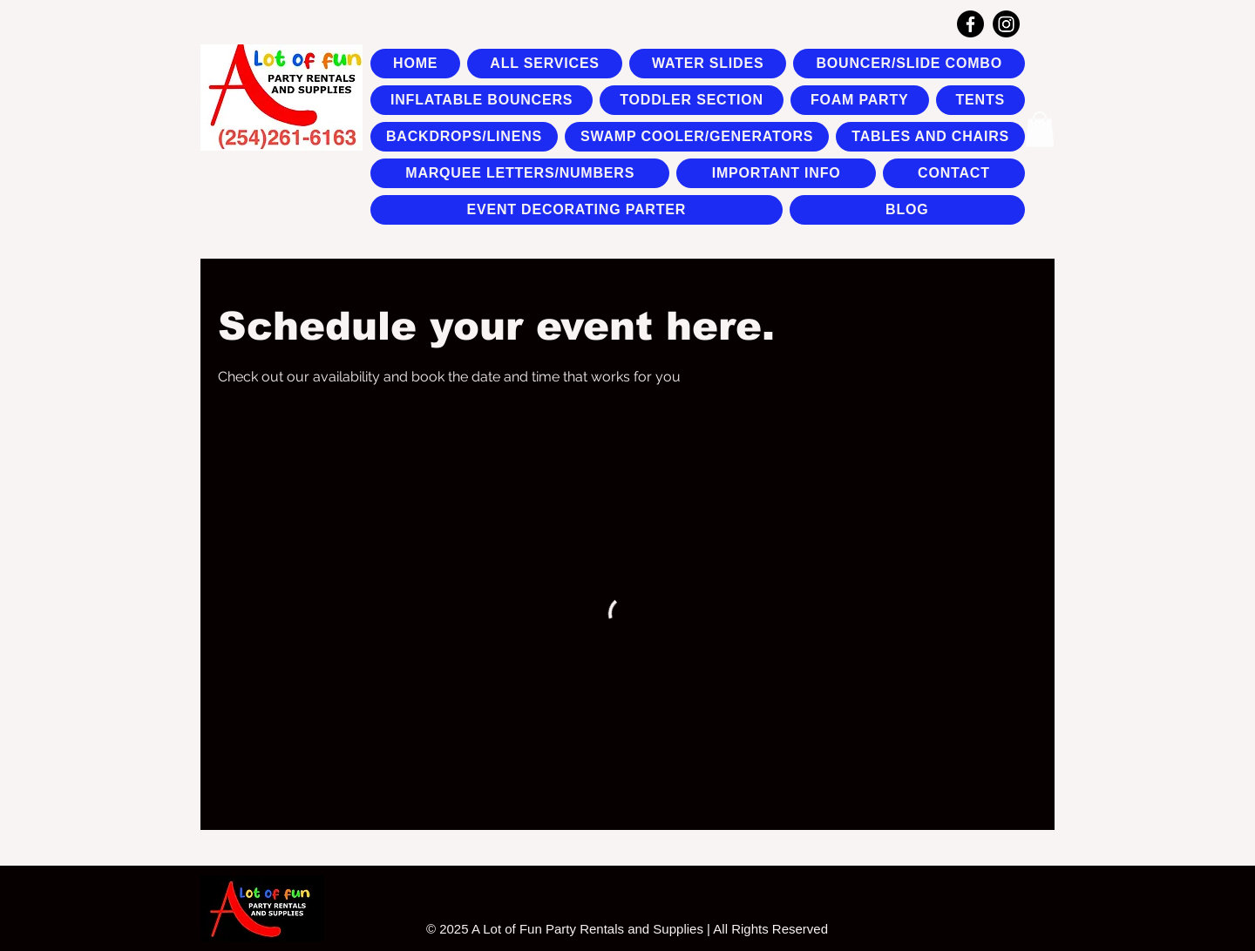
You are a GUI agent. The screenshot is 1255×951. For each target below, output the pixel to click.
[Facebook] (970, 23)
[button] (1040, 129)
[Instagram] (1006, 23)
